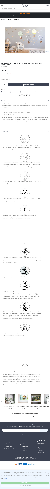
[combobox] (25, 9)
